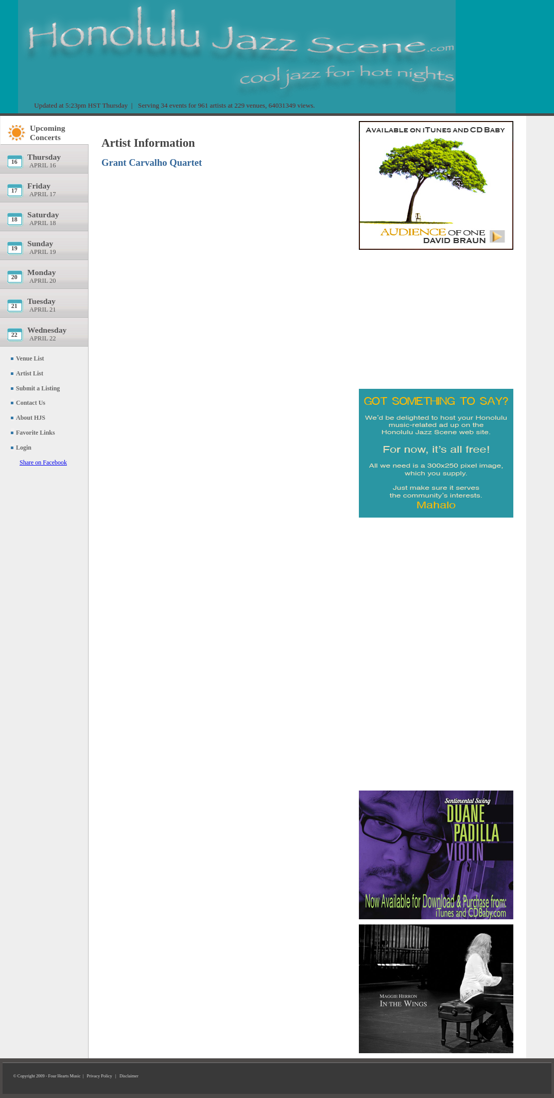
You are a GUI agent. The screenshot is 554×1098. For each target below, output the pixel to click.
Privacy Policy (99, 1076)
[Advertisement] (436, 316)
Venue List (30, 358)
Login (23, 447)
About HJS (30, 417)
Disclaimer (128, 1076)
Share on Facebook (43, 462)
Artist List (29, 373)
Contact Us (30, 402)
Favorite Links (35, 432)
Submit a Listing (38, 388)
